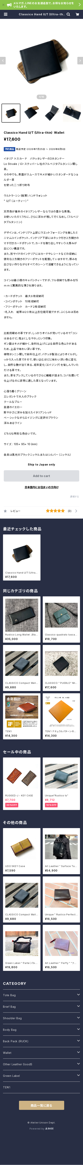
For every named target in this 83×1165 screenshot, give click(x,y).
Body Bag (9, 1029)
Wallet (7, 1052)
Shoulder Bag (12, 1018)
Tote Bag (9, 995)
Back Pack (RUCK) (16, 1041)
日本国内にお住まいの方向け (42, 487)
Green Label (11, 1075)
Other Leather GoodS (17, 1064)
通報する (74, 496)
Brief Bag (9, 1006)
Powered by (42, 1128)
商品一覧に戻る (42, 1105)
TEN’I (6, 1087)
